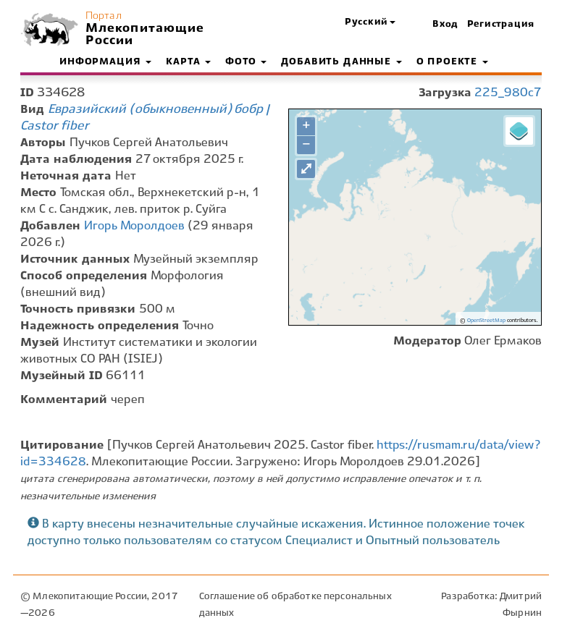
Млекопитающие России (143, 34)
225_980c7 (508, 93)
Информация (105, 62)
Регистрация (500, 24)
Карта (188, 62)
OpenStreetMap (486, 320)
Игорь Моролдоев (134, 226)
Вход (445, 24)
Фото (246, 62)
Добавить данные (341, 62)
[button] (370, 22)
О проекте (452, 62)
